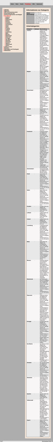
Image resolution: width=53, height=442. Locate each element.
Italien (7, 27)
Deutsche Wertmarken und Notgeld (13, 14)
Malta (7, 33)
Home (12, 4)
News (17, 4)
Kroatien (8, 28)
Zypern (7, 45)
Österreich (8, 37)
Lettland (8, 29)
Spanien (8, 43)
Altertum (6, 9)
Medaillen (6, 48)
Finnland (8, 22)
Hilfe (33, 4)
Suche (21, 4)
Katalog (28, 4)
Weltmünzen (7, 50)
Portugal (8, 38)
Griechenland (9, 24)
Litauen (7, 30)
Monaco (8, 34)
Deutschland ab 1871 (9, 13)
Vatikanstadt (9, 44)
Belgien (7, 18)
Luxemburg (8, 32)
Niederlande (9, 35)
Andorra (8, 17)
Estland (7, 20)
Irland (7, 25)
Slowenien (8, 41)
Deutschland (9, 19)
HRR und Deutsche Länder (11, 12)
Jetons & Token (8, 46)
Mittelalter (6, 11)
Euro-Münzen (7, 16)
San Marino (8, 39)
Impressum (39, 4)
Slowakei (8, 40)
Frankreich (8, 23)
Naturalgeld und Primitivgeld (11, 49)
